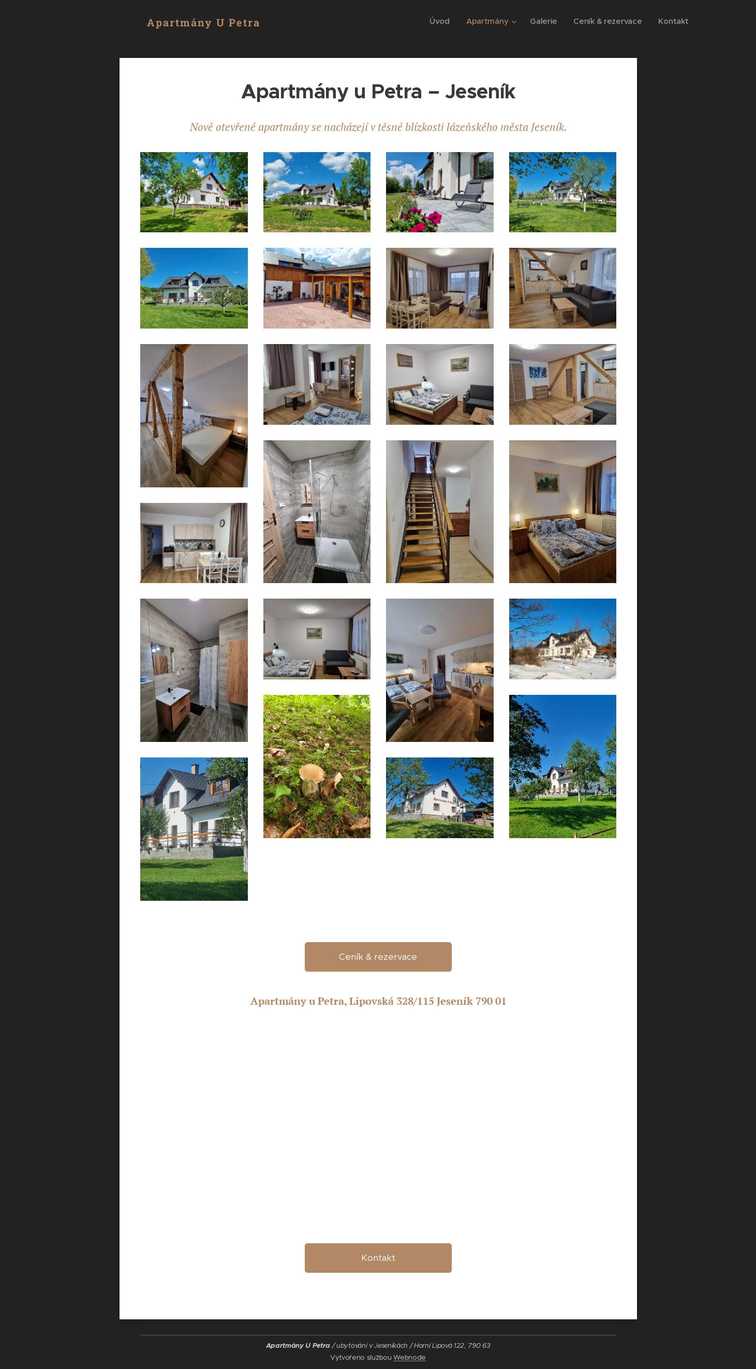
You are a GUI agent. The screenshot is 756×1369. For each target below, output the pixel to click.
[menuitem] (436, 21)
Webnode (409, 1357)
